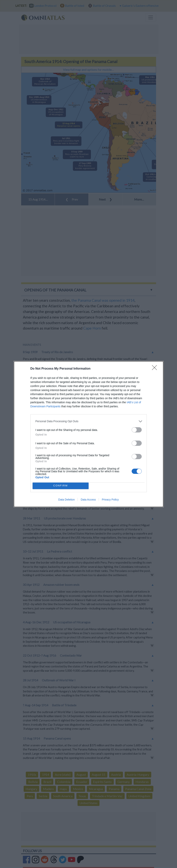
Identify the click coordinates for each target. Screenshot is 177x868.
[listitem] (88, 421)
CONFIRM (60, 485)
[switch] (137, 429)
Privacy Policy (110, 499)
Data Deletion (66, 499)
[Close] (155, 368)
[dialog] (88, 434)
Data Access (88, 499)
